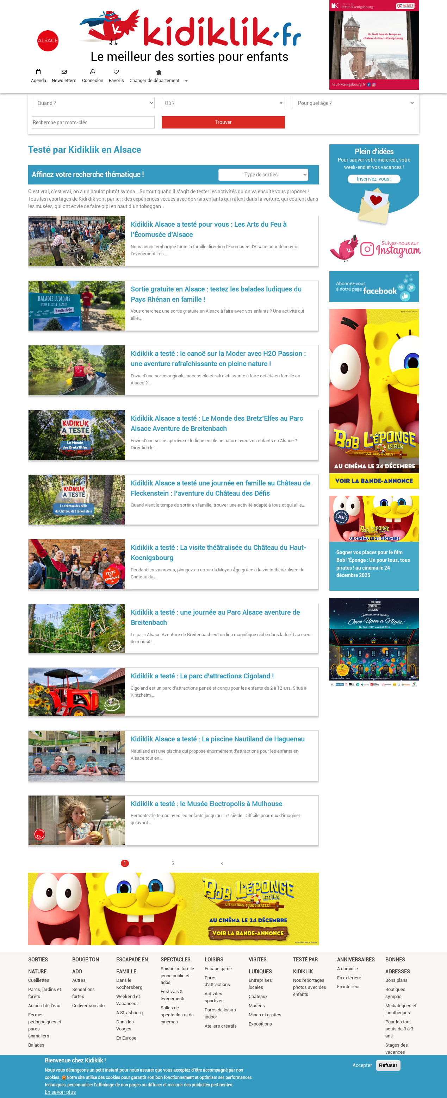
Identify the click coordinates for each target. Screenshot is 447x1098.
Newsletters (64, 80)
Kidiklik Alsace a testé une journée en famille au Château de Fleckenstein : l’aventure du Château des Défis (220, 488)
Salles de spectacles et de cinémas (177, 1014)
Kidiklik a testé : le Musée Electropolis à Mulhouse (206, 804)
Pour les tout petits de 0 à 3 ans (399, 1029)
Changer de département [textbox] (154, 80)
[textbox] (223, 103)
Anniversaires (356, 959)
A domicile (347, 968)
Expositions (260, 1024)
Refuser (388, 1065)
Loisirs (214, 959)
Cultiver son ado (88, 1005)
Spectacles (176, 959)
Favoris (116, 80)
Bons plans (396, 980)
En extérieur (349, 977)
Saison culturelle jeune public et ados (177, 975)
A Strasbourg (129, 1012)
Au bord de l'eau (44, 1005)
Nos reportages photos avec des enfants (309, 987)
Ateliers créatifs (221, 1026)
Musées (257, 1005)
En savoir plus (60, 1092)
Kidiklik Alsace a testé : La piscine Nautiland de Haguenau (218, 739)
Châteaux (258, 996)
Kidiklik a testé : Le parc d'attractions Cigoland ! (202, 676)
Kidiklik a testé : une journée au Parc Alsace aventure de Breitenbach (215, 617)
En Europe (126, 1038)
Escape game (218, 968)
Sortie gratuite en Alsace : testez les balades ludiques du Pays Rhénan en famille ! (216, 294)
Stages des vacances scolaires (396, 1052)
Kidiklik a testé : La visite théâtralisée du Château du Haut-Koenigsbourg (218, 553)
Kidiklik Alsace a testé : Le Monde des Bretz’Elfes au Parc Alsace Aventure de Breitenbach (217, 423)
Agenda (38, 80)
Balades (36, 1045)
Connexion (92, 80)
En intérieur (348, 986)
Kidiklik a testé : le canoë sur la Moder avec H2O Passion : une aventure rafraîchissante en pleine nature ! (218, 359)
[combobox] (158, 74)
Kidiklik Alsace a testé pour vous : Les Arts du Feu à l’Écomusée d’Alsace (208, 229)
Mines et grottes (265, 1014)
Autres (79, 980)
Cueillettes (38, 980)
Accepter (362, 1065)
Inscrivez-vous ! (374, 179)
